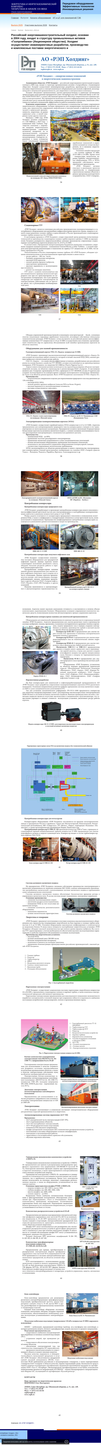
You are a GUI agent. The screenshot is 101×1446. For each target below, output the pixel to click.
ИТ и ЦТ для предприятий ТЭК (67, 18)
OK (66, 1442)
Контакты (53, 25)
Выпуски (24, 18)
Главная (15, 18)
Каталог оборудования (40, 18)
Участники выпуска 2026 (36, 25)
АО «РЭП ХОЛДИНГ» (26, 1423)
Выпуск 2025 (17, 25)
